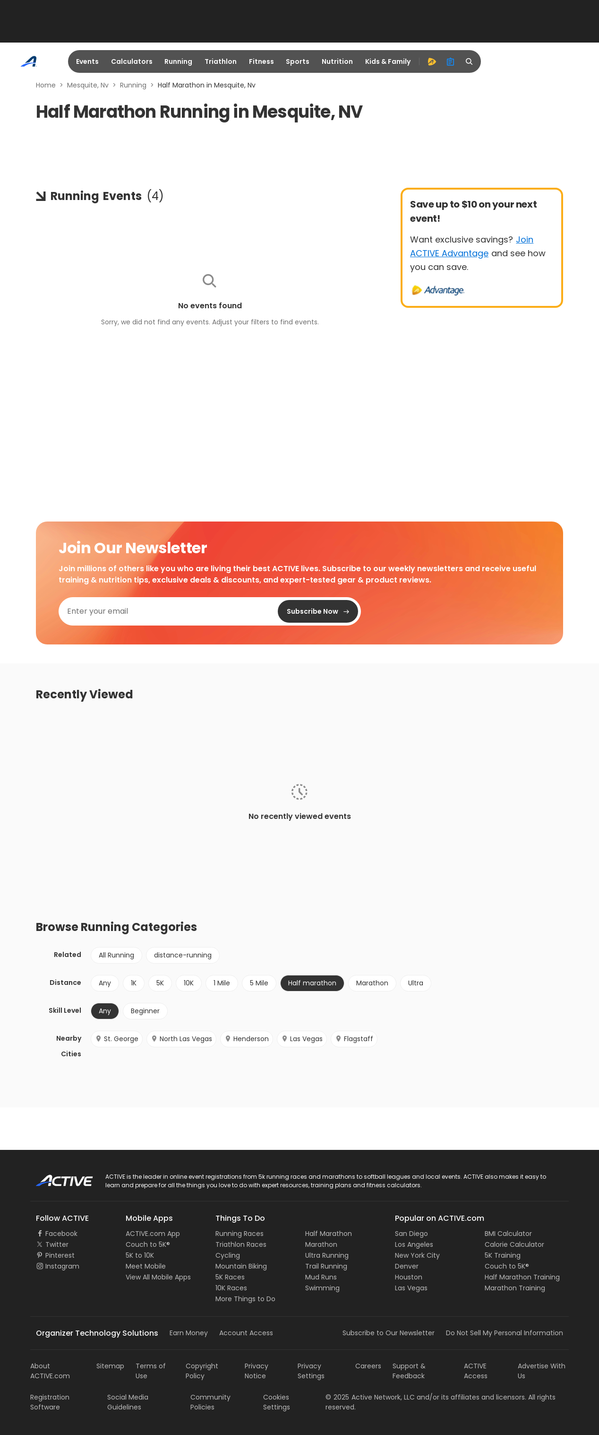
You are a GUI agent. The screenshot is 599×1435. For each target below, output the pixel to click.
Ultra (415, 983)
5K (160, 983)
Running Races (239, 1233)
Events (87, 61)
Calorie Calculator (514, 1244)
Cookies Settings (276, 1402)
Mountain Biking (241, 1266)
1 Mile (222, 983)
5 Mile (259, 983)
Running (178, 61)
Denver (407, 1266)
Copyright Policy (202, 1371)
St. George (116, 1039)
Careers (368, 1366)
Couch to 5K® (148, 1244)
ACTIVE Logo (56, 1177)
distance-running (183, 955)
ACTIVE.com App (153, 1233)
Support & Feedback (409, 1371)
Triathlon (221, 61)
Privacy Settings (311, 1371)
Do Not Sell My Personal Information (504, 1333)
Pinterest (60, 1255)
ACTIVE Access (476, 1371)
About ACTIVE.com (50, 1371)
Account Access (246, 1333)
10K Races (231, 1288)
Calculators (132, 61)
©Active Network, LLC (370, 1397)
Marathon (372, 983)
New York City (417, 1255)
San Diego (411, 1233)
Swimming (322, 1288)
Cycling (227, 1255)
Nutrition (337, 61)
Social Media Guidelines (127, 1402)
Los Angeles (414, 1244)
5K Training (503, 1255)
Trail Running (326, 1266)
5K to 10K (140, 1255)
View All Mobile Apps (158, 1277)
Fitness (261, 61)
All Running (116, 955)
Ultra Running (327, 1255)
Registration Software (49, 1402)
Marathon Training (515, 1288)
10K (189, 983)
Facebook (61, 1233)
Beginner (145, 1011)
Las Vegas (302, 1039)
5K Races (230, 1277)
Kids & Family (388, 61)
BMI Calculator (508, 1233)
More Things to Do (245, 1299)
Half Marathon (328, 1233)
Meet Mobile (146, 1266)
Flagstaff (354, 1039)
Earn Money (189, 1333)
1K (134, 983)
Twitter (56, 1244)
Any (105, 983)
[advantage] (431, 61)
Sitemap (110, 1366)
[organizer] (450, 61)
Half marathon (312, 983)
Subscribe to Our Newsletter (388, 1333)
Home (46, 85)
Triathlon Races (240, 1244)
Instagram (62, 1266)
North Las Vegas (181, 1039)
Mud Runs (321, 1277)
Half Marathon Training (522, 1277)
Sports (297, 61)
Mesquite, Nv (88, 85)
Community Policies (210, 1402)
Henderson (246, 1039)
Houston (408, 1277)
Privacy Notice (256, 1371)
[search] (469, 61)
